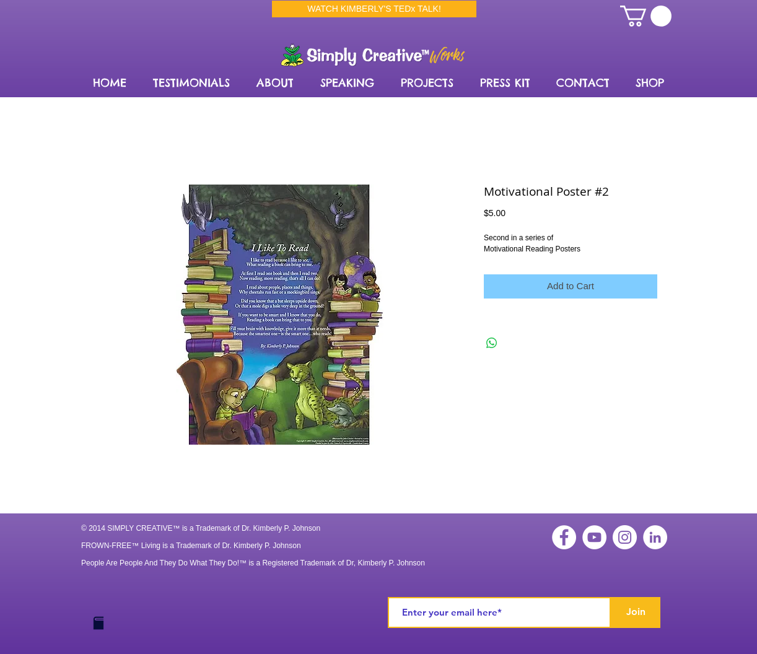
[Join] (635, 612)
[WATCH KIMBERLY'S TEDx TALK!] (374, 9)
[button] (275, 82)
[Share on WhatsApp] (491, 343)
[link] (646, 16)
